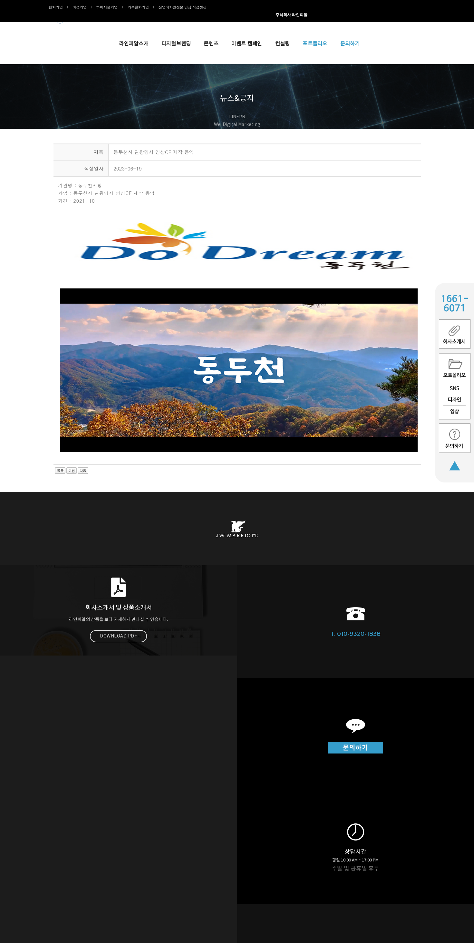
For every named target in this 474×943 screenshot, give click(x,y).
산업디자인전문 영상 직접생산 (174, 7)
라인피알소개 (188, 23)
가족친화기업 (133, 7)
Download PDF (118, 678)
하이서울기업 (105, 7)
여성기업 (81, 7)
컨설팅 (337, 23)
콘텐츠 (265, 23)
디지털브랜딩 (230, 23)
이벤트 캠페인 (301, 23)
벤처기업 (60, 7)
